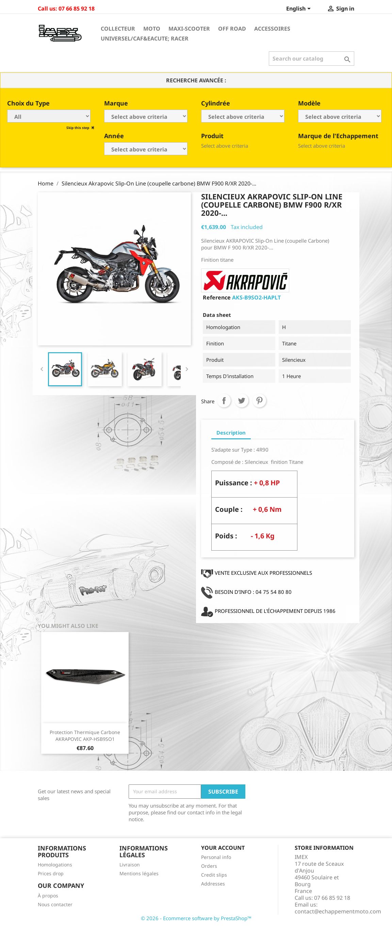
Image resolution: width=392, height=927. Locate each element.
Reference (217, 297)
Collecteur (118, 28)
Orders (209, 866)
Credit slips (214, 875)
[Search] (311, 58)
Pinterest (259, 400)
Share (224, 400)
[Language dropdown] (299, 9)
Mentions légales (139, 873)
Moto (151, 28)
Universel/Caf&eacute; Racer (145, 38)
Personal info (216, 857)
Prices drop (51, 873)
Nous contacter (55, 904)
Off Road (232, 28)
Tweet (241, 400)
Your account (223, 847)
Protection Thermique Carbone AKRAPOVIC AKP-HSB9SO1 (85, 735)
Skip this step (78, 127)
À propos (48, 895)
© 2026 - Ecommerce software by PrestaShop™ (196, 918)
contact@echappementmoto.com (338, 911)
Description (231, 432)
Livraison (129, 864)
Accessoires (272, 28)
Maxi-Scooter (189, 28)
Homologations (55, 864)
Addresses (213, 883)
